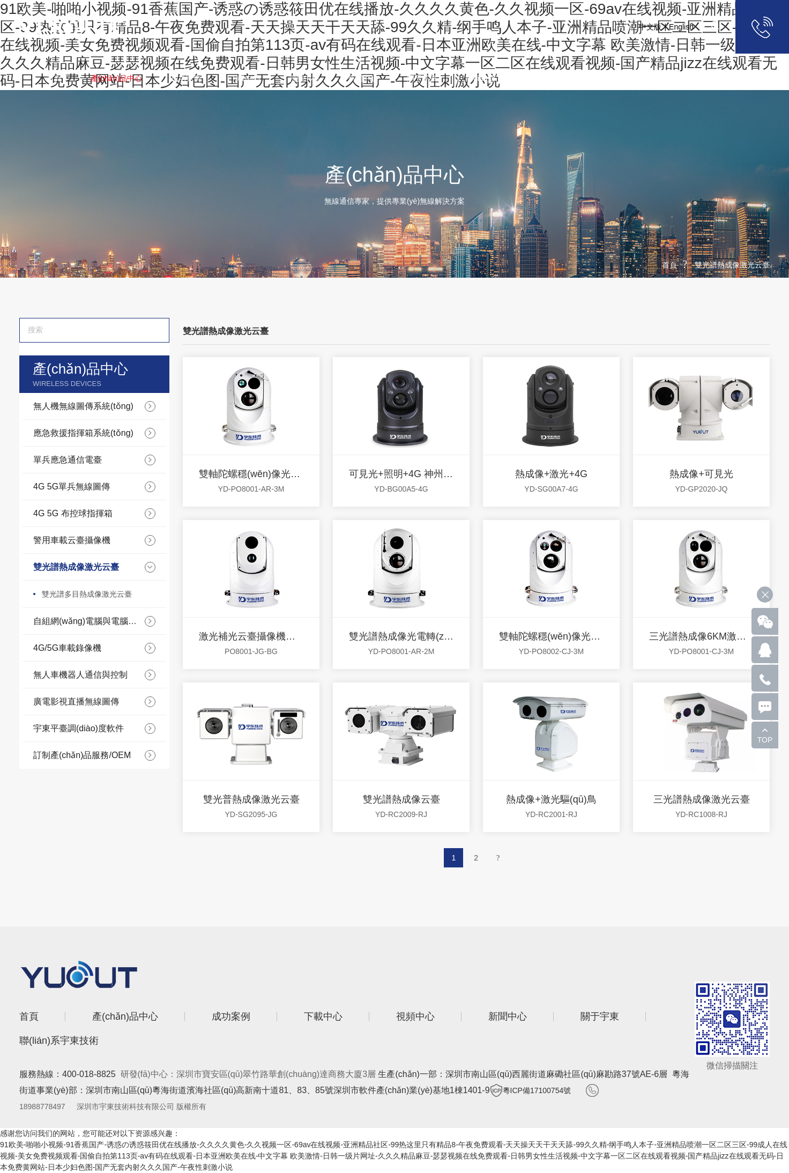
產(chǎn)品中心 (116, 78)
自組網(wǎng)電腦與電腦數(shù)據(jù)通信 (87, 621)
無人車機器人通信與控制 (80, 674)
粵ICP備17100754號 (537, 1090)
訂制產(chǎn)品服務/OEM (82, 755)
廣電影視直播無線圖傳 (76, 701)
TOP (765, 740)
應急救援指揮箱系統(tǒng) (83, 432)
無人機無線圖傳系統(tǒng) (83, 406)
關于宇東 (422, 78)
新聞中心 (363, 78)
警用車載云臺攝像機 (71, 540)
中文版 (650, 27)
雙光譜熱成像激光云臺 (732, 265)
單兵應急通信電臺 (67, 459)
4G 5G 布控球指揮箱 (73, 513)
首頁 (54, 78)
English (681, 27)
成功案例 (186, 78)
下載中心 (245, 78)
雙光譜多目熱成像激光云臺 (87, 594)
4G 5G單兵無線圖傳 (71, 486)
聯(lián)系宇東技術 (496, 78)
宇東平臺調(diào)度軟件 (78, 728)
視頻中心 (304, 78)
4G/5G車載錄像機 (67, 647)
